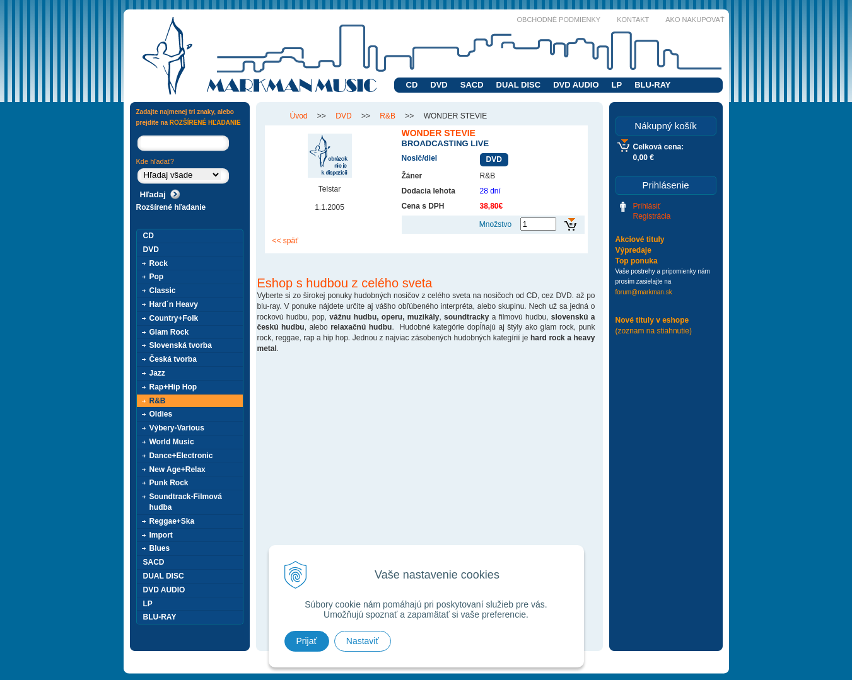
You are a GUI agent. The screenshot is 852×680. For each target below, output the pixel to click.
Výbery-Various (176, 428)
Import (161, 535)
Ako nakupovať (694, 19)
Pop (156, 276)
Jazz (157, 373)
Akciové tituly (640, 239)
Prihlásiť (647, 206)
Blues (159, 548)
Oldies (161, 414)
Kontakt (633, 19)
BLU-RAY (652, 84)
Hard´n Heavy (173, 304)
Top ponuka (637, 260)
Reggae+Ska (172, 521)
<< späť (285, 240)
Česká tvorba (173, 359)
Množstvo (495, 224)
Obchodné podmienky (559, 19)
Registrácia (652, 216)
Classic (162, 290)
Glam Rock (169, 332)
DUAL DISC (518, 84)
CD (412, 84)
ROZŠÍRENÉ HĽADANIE (205, 122)
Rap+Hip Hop (173, 387)
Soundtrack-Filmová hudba (185, 502)
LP (617, 84)
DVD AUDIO (575, 84)
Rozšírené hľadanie (171, 207)
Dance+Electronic (181, 455)
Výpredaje (633, 250)
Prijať (306, 641)
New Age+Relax (177, 469)
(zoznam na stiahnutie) (654, 330)
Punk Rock (169, 482)
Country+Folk (174, 318)
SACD (472, 84)
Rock (158, 263)
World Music (171, 441)
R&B (157, 400)
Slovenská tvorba (180, 345)
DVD (438, 84)
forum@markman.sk (644, 292)
